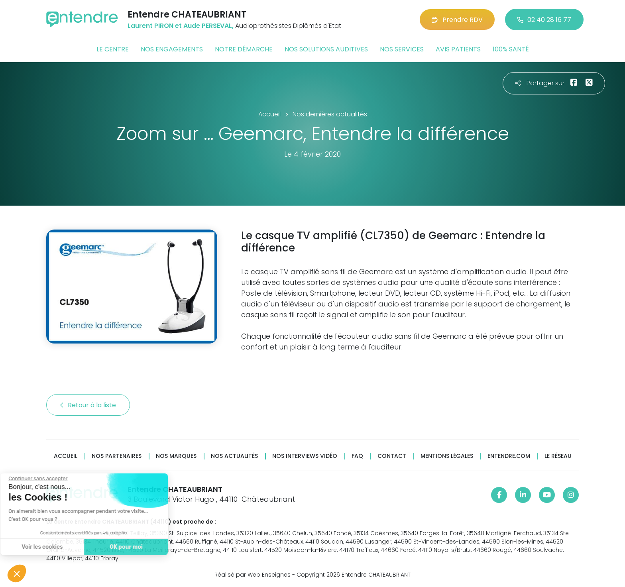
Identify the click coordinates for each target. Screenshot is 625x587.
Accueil (65, 456)
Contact (391, 456)
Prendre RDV (457, 19)
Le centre (112, 49)
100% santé (511, 49)
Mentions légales (447, 456)
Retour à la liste (88, 405)
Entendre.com (508, 456)
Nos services (402, 49)
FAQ (357, 456)
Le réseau (558, 456)
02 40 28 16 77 (544, 19)
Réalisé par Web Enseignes (252, 575)
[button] (16, 573)
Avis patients (458, 49)
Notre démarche (244, 49)
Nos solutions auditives (326, 49)
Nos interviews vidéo (304, 456)
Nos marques (176, 456)
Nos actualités (234, 456)
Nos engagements (172, 49)
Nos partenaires (117, 456)
